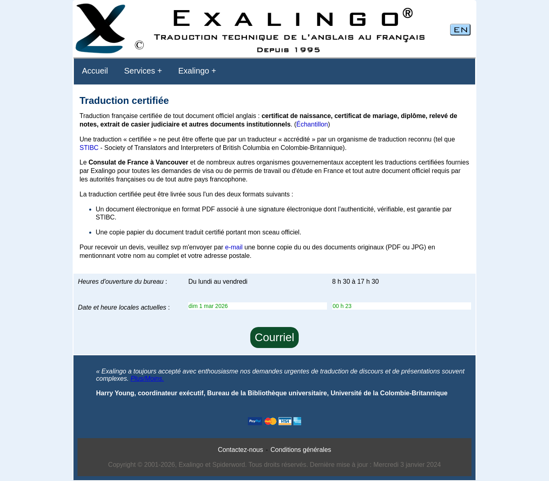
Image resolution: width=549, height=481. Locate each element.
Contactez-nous (240, 449)
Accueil (95, 70)
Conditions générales (300, 449)
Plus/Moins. (147, 378)
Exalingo (193, 70)
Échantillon (312, 124)
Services (139, 70)
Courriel (274, 337)
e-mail (234, 247)
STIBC (89, 147)
